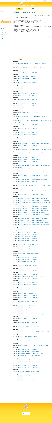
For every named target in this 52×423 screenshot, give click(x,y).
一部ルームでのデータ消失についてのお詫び (32, 244)
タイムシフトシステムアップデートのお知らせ (25, 12)
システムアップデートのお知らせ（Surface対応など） (34, 220)
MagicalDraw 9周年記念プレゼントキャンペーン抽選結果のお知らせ (37, 185)
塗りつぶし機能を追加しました (29, 86)
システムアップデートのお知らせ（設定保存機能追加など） (35, 198)
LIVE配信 (11, 0)
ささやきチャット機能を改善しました (31, 93)
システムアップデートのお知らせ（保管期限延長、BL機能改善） (36, 143)
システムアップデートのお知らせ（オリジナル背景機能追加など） (36, 210)
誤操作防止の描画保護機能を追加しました (31, 253)
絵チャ (7, 0)
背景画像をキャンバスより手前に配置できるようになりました (36, 78)
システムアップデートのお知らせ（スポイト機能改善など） (35, 206)
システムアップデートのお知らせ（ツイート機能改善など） (35, 152)
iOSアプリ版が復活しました (29, 309)
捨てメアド (2, 0)
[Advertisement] (6, 58)
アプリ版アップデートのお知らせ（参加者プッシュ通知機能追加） (36, 214)
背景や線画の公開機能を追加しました (31, 76)
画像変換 (40, 0)
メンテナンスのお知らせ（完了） (30, 236)
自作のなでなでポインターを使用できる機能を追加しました (35, 311)
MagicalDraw (20, 63)
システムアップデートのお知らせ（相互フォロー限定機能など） (36, 218)
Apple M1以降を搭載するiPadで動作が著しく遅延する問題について (37, 138)
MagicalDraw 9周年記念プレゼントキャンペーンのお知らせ (35, 190)
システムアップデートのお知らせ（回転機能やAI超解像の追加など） (37, 222)
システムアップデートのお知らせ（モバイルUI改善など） (35, 212)
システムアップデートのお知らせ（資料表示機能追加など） (35, 208)
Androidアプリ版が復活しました (29, 293)
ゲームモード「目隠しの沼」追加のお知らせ (32, 355)
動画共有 (30, 0)
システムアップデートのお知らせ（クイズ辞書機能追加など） (36, 168)
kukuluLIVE (16, 11)
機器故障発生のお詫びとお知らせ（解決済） (32, 371)
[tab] (6, 14)
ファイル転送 (17, 0)
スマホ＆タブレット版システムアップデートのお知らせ (34, 313)
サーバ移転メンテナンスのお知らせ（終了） (32, 326)
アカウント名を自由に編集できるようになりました (33, 105)
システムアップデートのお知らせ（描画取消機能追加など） (35, 340)
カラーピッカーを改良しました (29, 88)
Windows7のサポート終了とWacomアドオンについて (34, 276)
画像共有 (26, 0)
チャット (21, 0)
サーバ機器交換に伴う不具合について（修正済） (33, 353)
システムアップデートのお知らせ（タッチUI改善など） (34, 194)
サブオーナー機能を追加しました (30, 95)
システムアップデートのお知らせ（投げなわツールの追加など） (36, 224)
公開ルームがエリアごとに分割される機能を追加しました (35, 116)
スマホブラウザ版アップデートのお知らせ (31, 377)
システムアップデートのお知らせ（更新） (31, 351)
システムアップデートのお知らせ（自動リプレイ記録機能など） (36, 179)
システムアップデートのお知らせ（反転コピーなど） (34, 159)
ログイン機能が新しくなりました (30, 112)
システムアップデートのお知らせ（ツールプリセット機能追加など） (37, 200)
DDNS (36, 0)
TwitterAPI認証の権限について (29, 261)
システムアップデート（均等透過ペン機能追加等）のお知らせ (36, 345)
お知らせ (45, 0)
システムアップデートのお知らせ (30, 72)
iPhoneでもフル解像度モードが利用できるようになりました (35, 63)
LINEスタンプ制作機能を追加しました (31, 336)
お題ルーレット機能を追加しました (30, 103)
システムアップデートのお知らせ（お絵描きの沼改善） (34, 170)
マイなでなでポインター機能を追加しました (32, 232)
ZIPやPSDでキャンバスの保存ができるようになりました (34, 67)
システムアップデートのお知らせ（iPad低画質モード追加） (35, 175)
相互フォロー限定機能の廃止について (31, 107)
